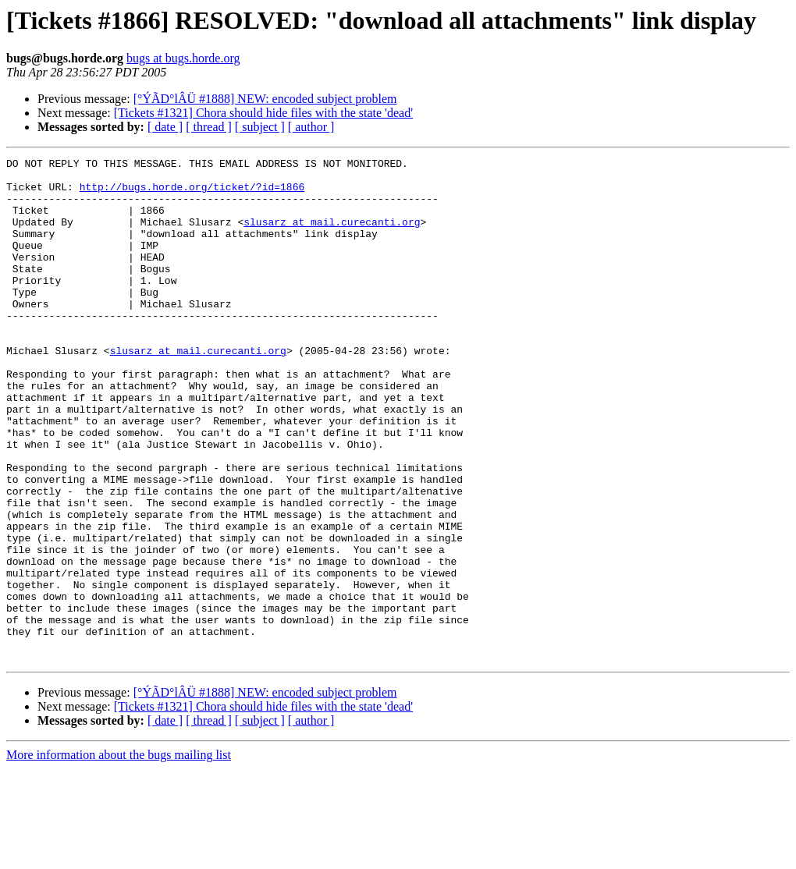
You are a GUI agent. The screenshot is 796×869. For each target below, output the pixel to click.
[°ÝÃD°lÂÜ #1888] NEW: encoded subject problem (265, 98)
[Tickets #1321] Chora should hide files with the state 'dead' (263, 112)
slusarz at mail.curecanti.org (331, 236)
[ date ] (165, 126)
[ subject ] (260, 126)
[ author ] (311, 126)
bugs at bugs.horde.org (183, 58)
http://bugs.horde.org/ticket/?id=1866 (192, 193)
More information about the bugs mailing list (118, 855)
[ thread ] (209, 126)
